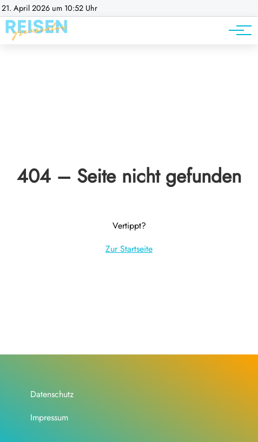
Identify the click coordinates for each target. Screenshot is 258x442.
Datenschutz (52, 394)
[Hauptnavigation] (236, 30)
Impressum (49, 417)
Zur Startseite (129, 249)
